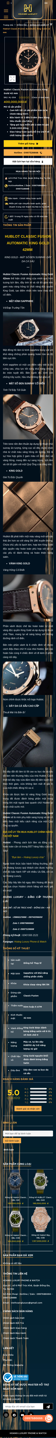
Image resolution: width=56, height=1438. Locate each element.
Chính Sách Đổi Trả (13, 1322)
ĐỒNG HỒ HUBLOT (39, 24)
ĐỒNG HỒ (22, 24)
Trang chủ (8, 24)
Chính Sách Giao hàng (15, 1327)
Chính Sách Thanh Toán (16, 1338)
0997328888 (28, 152)
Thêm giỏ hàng (28, 143)
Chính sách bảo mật (13, 1317)
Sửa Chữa (8, 1354)
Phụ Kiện (7, 1359)
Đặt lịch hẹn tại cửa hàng (28, 161)
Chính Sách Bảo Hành (14, 1332)
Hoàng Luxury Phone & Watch (30, 941)
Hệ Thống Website (13, 1364)
